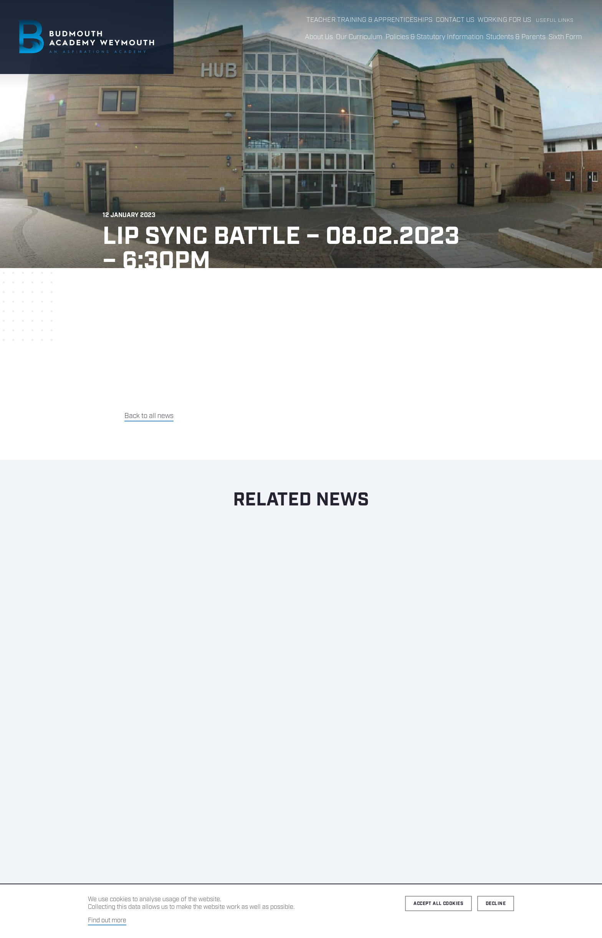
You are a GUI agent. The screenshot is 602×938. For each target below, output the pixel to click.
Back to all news (149, 437)
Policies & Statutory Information (419, 37)
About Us (291, 37)
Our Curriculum (337, 37)
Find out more (107, 921)
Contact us (456, 20)
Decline (496, 904)
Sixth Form (562, 37)
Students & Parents (506, 37)
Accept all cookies (438, 904)
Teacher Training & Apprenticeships (378, 20)
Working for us (505, 20)
